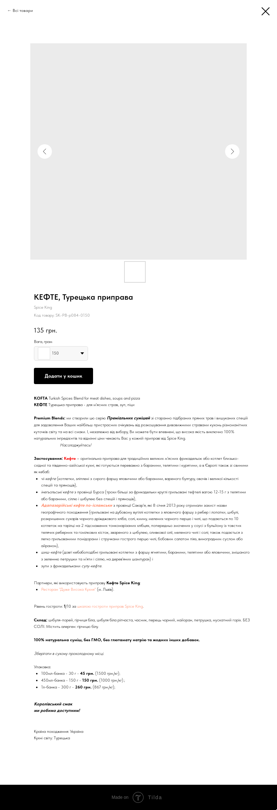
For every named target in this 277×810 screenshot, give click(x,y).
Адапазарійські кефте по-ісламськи (76, 505)
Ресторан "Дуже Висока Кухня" (68, 589)
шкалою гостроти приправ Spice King (110, 606)
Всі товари (23, 10)
